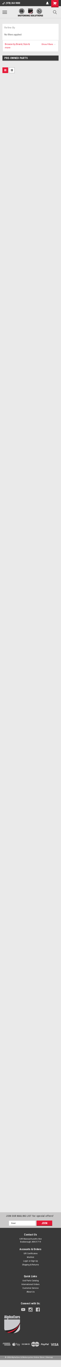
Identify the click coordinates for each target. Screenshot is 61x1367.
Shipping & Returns (30, 1265)
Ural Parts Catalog (30, 1280)
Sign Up (34, 1261)
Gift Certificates (31, 1253)
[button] (30, 46)
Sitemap (49, 1357)
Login (25, 1261)
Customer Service (30, 1288)
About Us (31, 1292)
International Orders (30, 1284)
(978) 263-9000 (11, 3)
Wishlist (30, 1257)
